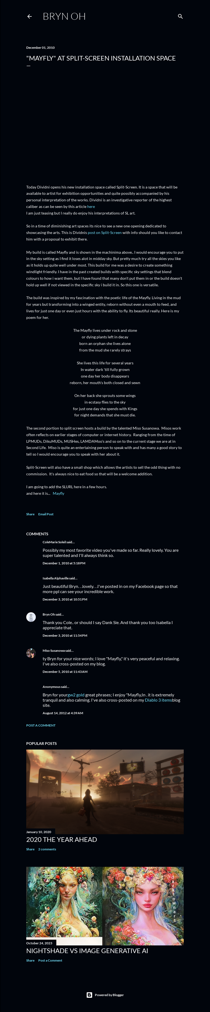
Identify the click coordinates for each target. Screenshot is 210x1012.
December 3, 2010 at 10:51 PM (65, 599)
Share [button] (30, 514)
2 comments (47, 849)
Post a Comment (41, 725)
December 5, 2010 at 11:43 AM (65, 672)
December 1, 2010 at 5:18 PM (64, 563)
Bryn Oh (64, 16)
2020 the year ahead (61, 839)
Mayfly (58, 493)
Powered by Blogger (105, 995)
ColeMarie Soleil (54, 542)
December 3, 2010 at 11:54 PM (65, 635)
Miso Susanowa (54, 650)
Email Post (46, 514)
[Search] (180, 15)
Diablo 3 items (158, 699)
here (91, 206)
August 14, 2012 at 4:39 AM (63, 713)
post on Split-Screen (105, 232)
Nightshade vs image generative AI (87, 950)
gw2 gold (76, 694)
